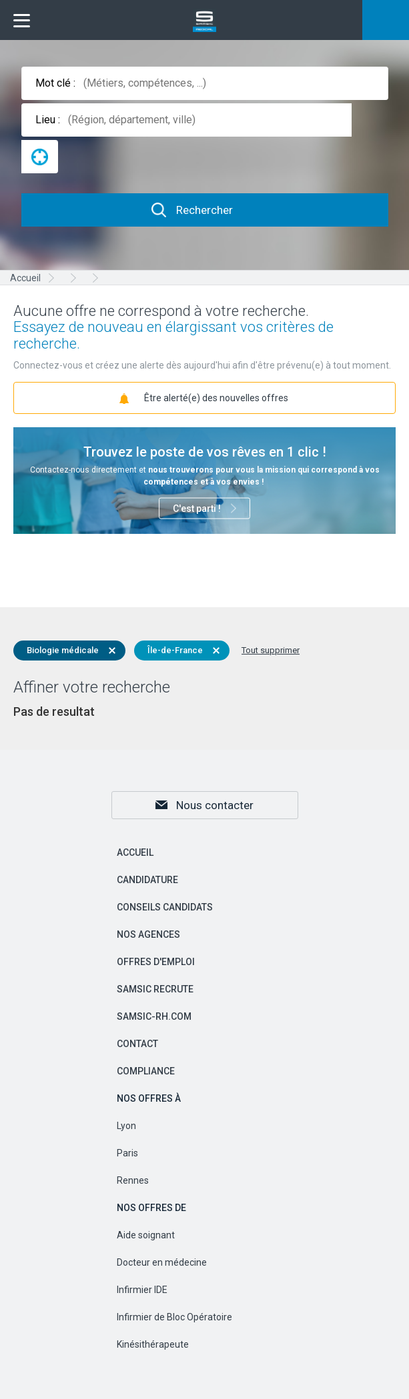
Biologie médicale (63, 650)
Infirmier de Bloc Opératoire (174, 1317)
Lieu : (47, 119)
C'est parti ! (197, 508)
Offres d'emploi (156, 961)
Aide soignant (146, 1235)
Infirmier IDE (142, 1289)
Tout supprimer (271, 650)
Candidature (147, 879)
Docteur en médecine (162, 1262)
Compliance (146, 1071)
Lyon (126, 1125)
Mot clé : (55, 83)
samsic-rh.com (154, 1016)
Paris (127, 1153)
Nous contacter (215, 805)
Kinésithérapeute (153, 1344)
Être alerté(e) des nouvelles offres (216, 398)
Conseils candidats (165, 907)
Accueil (135, 852)
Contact (137, 1043)
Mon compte (385, 20)
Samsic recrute (155, 989)
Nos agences (148, 934)
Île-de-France (175, 650)
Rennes (133, 1180)
